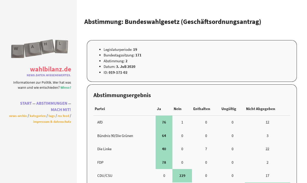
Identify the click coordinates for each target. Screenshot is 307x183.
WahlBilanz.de (50, 68)
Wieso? (65, 86)
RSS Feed (63, 117)
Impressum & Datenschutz (52, 123)
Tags (52, 117)
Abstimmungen (51, 104)
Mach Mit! (61, 111)
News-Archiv (18, 117)
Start (26, 104)
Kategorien (38, 117)
